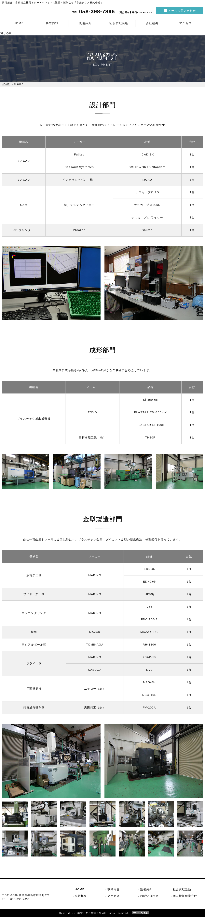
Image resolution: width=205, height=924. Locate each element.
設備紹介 (85, 25)
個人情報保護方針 (185, 897)
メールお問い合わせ (182, 13)
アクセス (185, 25)
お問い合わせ (149, 897)
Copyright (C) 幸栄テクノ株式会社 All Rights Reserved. (102, 920)
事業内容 (52, 25)
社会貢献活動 (118, 25)
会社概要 (152, 25)
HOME (19, 25)
